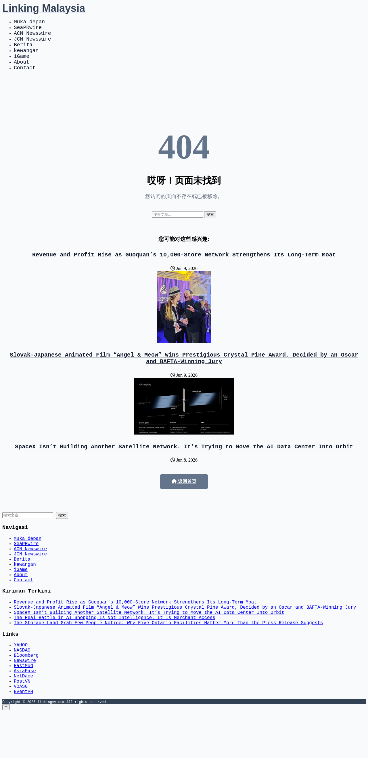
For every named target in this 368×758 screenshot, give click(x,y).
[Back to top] (6, 753)
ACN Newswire (32, 36)
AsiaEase (25, 711)
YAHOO (21, 680)
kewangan (26, 57)
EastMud (23, 705)
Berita (23, 50)
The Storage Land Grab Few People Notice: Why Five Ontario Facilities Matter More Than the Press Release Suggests (168, 655)
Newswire (25, 699)
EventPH (23, 737)
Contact (25, 77)
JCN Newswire (32, 43)
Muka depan (29, 22)
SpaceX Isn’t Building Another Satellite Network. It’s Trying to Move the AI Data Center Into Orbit (184, 461)
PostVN (22, 724)
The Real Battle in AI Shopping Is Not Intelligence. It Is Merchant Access (114, 649)
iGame (21, 63)
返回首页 (184, 496)
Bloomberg (26, 692)
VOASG (21, 730)
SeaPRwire (28, 29)
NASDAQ (22, 686)
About (21, 70)
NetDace (23, 718)
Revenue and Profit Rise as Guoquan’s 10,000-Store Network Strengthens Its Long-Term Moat (184, 266)
